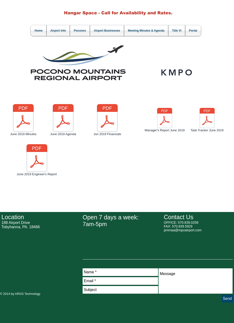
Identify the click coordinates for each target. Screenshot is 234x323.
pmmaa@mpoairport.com (183, 230)
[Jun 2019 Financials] (107, 121)
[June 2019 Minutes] (23, 121)
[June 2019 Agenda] (63, 121)
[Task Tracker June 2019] (207, 121)
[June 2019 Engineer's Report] (36, 161)
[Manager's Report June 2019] (164, 121)
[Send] (227, 298)
